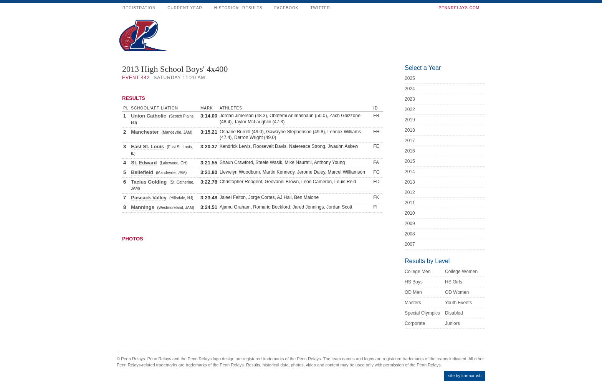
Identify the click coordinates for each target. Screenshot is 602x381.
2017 (410, 140)
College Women (461, 271)
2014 (410, 171)
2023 (410, 99)
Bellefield (142, 172)
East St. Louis (147, 146)
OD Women (457, 292)
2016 (410, 151)
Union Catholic (148, 116)
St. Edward (144, 163)
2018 (410, 130)
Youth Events (458, 302)
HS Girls (453, 282)
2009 (410, 223)
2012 (410, 192)
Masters (413, 302)
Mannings (142, 207)
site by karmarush (464, 375)
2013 (410, 182)
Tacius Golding (149, 182)
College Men (417, 271)
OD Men (413, 292)
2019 (410, 120)
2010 (410, 213)
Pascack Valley (149, 197)
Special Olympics (422, 313)
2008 (410, 234)
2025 (410, 78)
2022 (410, 109)
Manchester (145, 132)
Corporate (415, 323)
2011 (410, 202)
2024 (410, 88)
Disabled (454, 313)
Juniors (452, 323)
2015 (410, 161)
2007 (410, 244)
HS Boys (414, 282)
